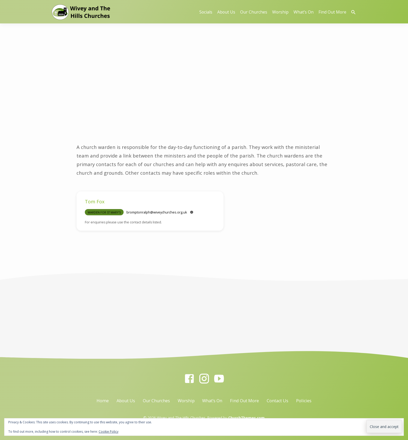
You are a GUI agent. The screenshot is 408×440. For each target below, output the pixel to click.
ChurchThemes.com (246, 417)
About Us (226, 12)
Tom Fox (95, 201)
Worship (280, 12)
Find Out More (332, 12)
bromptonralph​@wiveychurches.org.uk (156, 212)
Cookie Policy (108, 431)
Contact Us (277, 401)
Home (103, 401)
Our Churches (253, 12)
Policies (303, 401)
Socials (205, 12)
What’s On (304, 12)
